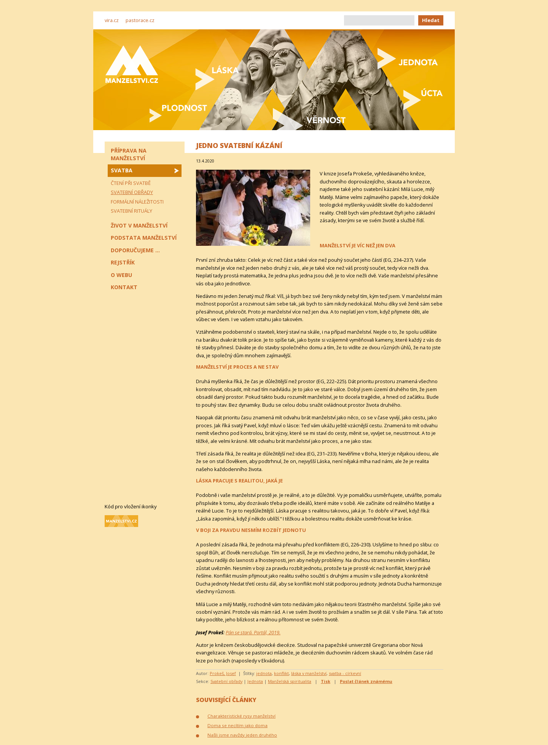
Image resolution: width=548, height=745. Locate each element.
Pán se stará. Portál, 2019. (253, 632)
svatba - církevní (345, 673)
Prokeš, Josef (223, 673)
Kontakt (124, 287)
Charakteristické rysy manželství (241, 716)
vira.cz (112, 20)
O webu (121, 275)
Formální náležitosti (137, 201)
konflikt (281, 673)
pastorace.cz (140, 20)
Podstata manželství (144, 237)
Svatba (121, 170)
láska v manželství (309, 673)
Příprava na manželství (129, 154)
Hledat (431, 20)
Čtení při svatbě (131, 183)
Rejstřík (123, 262)
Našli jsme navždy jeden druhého (242, 735)
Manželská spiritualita (289, 681)
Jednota (255, 681)
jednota (264, 673)
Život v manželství (139, 225)
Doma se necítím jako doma (237, 725)
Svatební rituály (131, 210)
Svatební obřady (226, 681)
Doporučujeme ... (135, 250)
